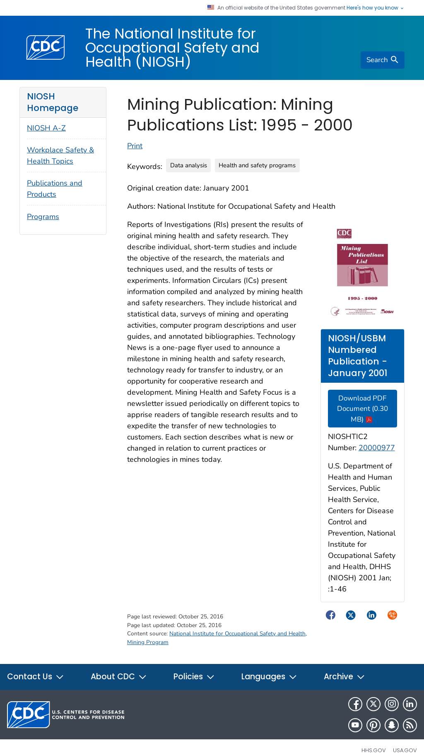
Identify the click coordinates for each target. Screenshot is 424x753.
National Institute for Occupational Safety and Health (237, 633)
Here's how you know (376, 8)
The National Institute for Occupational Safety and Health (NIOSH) (172, 48)
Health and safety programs (257, 165)
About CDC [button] (119, 676)
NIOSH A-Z (46, 128)
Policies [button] (194, 676)
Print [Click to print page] (134, 146)
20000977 (377, 448)
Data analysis (188, 165)
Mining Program (148, 642)
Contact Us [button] (35, 676)
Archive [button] (344, 676)
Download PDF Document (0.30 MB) (362, 408)
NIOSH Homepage (52, 102)
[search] (383, 60)
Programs (43, 217)
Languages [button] (269, 676)
